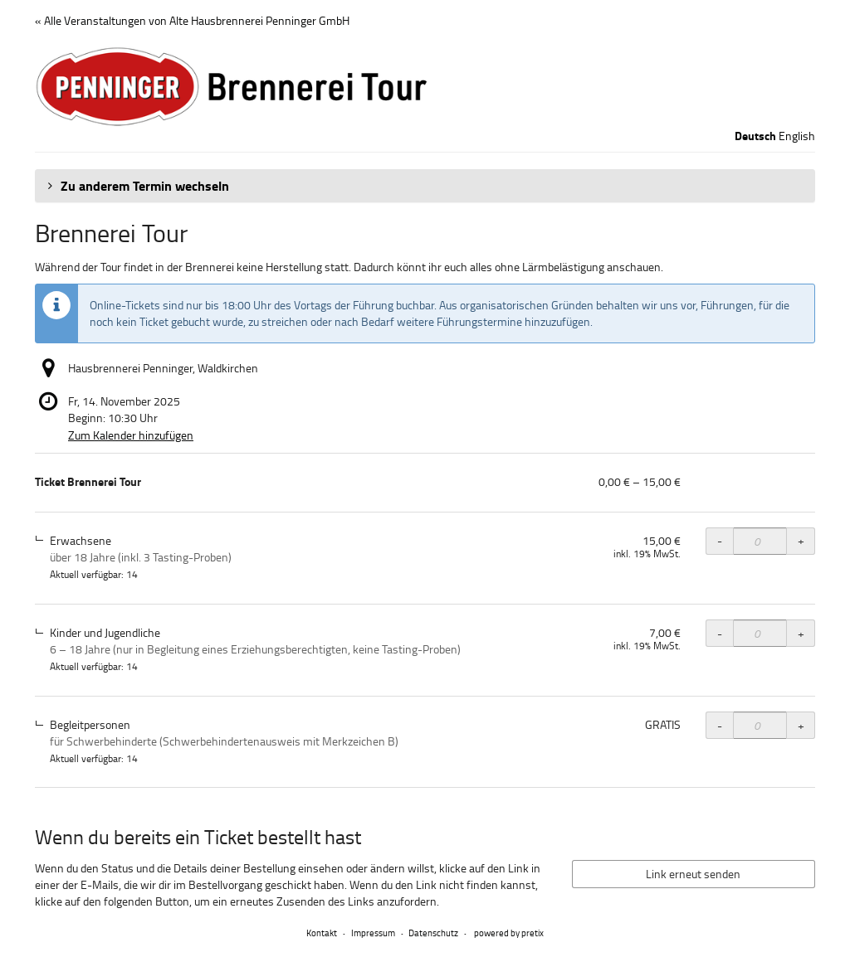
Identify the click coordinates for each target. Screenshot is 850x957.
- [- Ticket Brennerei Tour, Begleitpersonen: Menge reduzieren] (719, 725)
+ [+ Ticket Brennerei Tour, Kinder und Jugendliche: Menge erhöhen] (801, 633)
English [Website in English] (797, 135)
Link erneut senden (693, 874)
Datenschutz (433, 932)
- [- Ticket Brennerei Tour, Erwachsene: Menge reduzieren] (719, 540)
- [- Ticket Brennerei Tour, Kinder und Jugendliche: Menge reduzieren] (719, 633)
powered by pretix (509, 932)
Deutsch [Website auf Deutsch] (755, 136)
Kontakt (321, 932)
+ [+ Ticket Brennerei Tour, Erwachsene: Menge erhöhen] (801, 540)
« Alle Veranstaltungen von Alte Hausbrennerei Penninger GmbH (192, 20)
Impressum (373, 932)
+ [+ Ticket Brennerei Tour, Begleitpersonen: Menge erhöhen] (801, 725)
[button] (425, 186)
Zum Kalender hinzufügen (130, 435)
